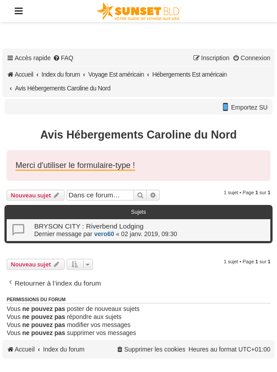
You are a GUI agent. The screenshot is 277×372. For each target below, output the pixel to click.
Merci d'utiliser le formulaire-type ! (75, 165)
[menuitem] (63, 57)
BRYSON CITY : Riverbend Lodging (89, 226)
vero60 (104, 233)
